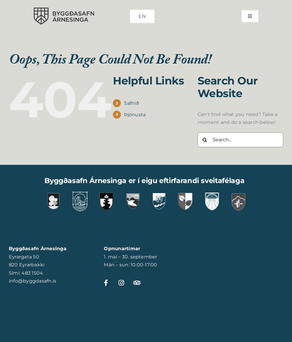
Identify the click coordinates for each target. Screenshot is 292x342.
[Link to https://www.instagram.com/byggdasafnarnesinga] (123, 283)
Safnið (131, 103)
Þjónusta (135, 114)
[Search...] (240, 139)
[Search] (205, 139)
